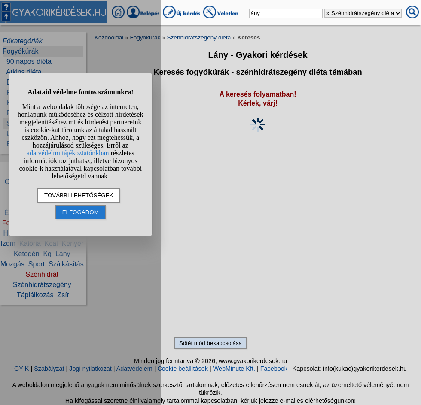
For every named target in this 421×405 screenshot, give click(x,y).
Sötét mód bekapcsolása (210, 343)
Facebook (273, 368)
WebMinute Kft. (234, 368)
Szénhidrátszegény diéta (199, 37)
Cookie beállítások (182, 368)
